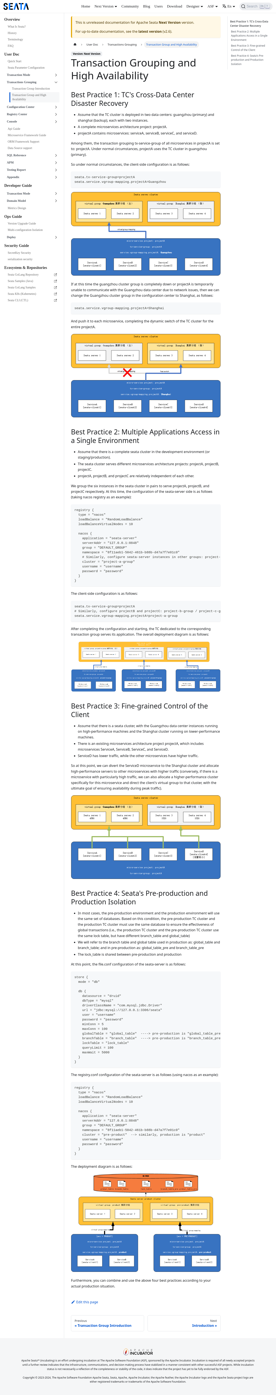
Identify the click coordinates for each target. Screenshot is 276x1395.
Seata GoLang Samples (32, 287)
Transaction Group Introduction (31, 88)
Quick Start (14, 61)
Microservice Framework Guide (27, 135)
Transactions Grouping (21, 82)
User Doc (11, 54)
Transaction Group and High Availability (29, 97)
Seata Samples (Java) (32, 281)
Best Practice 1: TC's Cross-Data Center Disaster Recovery (250, 24)
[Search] (256, 6)
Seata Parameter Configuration (26, 67)
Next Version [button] (104, 6)
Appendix (13, 177)
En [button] (227, 6)
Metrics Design (17, 208)
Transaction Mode (18, 75)
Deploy (11, 237)
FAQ (10, 45)
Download (174, 6)
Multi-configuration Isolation (25, 230)
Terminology (15, 39)
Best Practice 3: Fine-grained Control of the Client (248, 48)
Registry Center (17, 114)
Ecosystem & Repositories (25, 268)
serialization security (20, 259)
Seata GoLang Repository (32, 274)
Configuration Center (21, 107)
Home (85, 6)
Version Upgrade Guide (22, 223)
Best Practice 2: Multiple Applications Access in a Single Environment (249, 36)
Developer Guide (18, 185)
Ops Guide (13, 216)
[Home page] (75, 44)
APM (10, 162)
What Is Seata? (17, 26)
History (12, 33)
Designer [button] (192, 6)
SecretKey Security (19, 252)
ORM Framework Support (23, 141)
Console (12, 121)
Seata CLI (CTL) (32, 300)
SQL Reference (16, 155)
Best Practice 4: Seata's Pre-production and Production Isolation (247, 60)
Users (158, 6)
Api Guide (14, 128)
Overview (12, 19)
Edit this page (84, 1302)
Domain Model (16, 200)
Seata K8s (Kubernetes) (32, 293)
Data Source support (20, 148)
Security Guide (16, 246)
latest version (150, 31)
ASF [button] (210, 6)
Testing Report (16, 169)
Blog (146, 6)
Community (130, 6)
